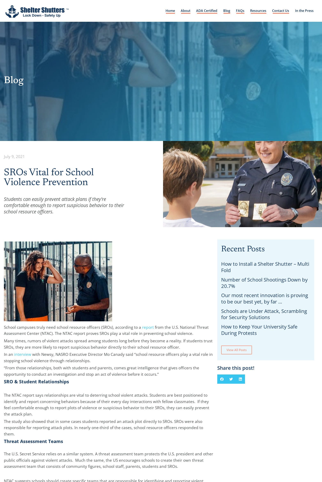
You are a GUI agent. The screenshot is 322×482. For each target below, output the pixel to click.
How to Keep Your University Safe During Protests (259, 329)
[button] (222, 379)
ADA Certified (205, 11)
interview (22, 354)
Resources (257, 11)
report (148, 327)
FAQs (239, 11)
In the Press (304, 11)
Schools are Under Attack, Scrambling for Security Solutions (264, 314)
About (184, 11)
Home (168, 11)
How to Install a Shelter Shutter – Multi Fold (265, 267)
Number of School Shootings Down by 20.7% (264, 282)
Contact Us (280, 11)
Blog (225, 11)
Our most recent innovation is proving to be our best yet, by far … (264, 298)
